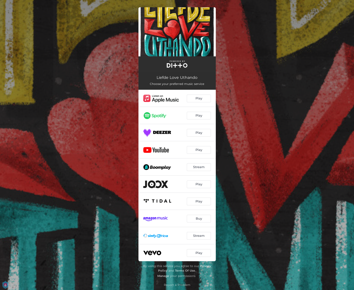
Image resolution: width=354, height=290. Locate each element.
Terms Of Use (185, 270)
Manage (163, 276)
